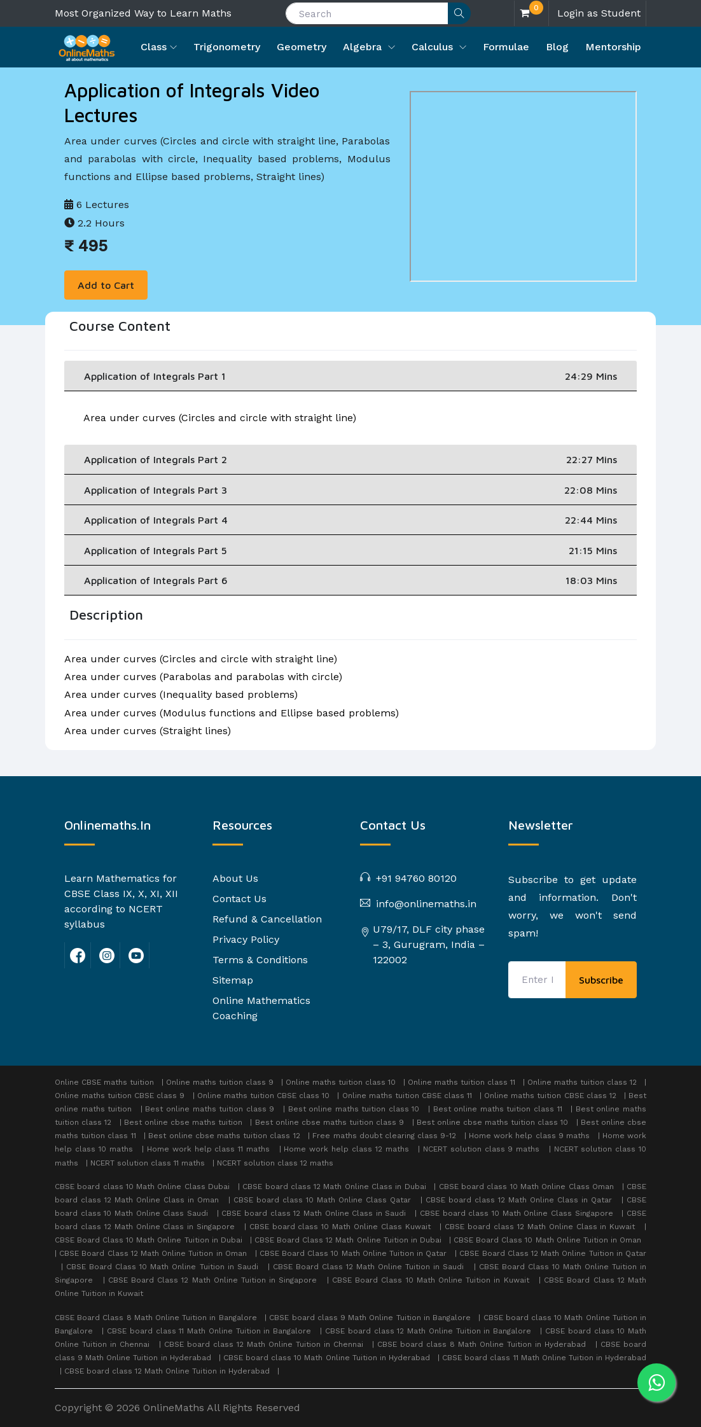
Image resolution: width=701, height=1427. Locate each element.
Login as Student (599, 13)
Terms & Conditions (260, 960)
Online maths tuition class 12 (582, 1082)
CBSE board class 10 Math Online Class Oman (527, 1186)
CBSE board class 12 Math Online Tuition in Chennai (265, 1344)
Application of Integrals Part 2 (350, 459)
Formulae (506, 47)
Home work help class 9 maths (529, 1135)
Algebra (364, 47)
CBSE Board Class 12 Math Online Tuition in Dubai (349, 1240)
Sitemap (232, 980)
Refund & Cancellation (267, 919)
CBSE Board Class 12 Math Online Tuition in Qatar (552, 1253)
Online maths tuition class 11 (461, 1082)
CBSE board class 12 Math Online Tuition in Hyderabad (168, 1371)
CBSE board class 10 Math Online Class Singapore (518, 1213)
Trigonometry (226, 47)
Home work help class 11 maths (208, 1149)
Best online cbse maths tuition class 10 (493, 1122)
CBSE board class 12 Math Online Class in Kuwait (541, 1226)
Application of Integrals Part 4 (350, 519)
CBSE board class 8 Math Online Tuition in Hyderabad (483, 1344)
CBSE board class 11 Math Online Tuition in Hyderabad (544, 1357)
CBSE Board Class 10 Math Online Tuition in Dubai (150, 1240)
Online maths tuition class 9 (220, 1082)
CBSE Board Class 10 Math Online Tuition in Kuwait (432, 1280)
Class (154, 47)
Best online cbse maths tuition (183, 1122)
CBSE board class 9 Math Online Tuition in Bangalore (371, 1317)
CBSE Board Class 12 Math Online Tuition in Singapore (214, 1280)
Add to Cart (106, 285)
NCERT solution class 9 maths (481, 1149)
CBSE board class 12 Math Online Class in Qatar (520, 1199)
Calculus (434, 47)
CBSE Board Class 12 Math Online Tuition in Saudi (370, 1266)
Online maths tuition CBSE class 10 (263, 1095)
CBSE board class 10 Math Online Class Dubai (143, 1186)
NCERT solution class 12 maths (275, 1163)
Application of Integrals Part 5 (350, 550)
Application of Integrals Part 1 (350, 376)
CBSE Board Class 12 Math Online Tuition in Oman (154, 1253)
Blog (557, 47)
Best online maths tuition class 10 (354, 1108)
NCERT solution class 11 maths (147, 1163)
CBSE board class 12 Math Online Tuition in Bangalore (429, 1330)
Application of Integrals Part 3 (350, 490)
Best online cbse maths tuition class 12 (224, 1135)
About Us (235, 878)
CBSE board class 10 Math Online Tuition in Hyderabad (328, 1357)
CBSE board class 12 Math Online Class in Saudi (315, 1213)
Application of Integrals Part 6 (350, 580)
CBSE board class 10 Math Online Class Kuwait (341, 1226)
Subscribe (601, 979)
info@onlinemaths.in (424, 904)
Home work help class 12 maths (346, 1149)
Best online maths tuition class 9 (209, 1108)
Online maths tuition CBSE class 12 (550, 1095)
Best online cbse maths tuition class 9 (330, 1122)
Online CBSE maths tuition (104, 1082)
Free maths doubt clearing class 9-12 (384, 1135)
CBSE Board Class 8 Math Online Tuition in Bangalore (157, 1317)
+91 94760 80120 (415, 878)
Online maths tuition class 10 (341, 1082)
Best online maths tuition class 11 (497, 1108)
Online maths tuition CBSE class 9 (119, 1095)
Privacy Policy (245, 939)
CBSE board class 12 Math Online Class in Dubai (335, 1186)
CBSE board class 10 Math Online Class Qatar (323, 1199)
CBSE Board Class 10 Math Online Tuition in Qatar (355, 1253)
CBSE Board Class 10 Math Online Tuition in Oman (549, 1240)
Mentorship (613, 47)
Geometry (301, 47)
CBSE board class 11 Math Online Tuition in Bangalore (210, 1330)
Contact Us (239, 899)
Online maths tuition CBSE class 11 (407, 1095)
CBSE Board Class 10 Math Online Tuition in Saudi (163, 1266)
